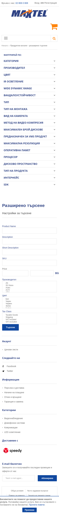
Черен (29, 301)
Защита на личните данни (39, 495)
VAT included (29, 319)
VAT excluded (29, 322)
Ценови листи (11, 349)
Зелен (29, 306)
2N (29, 283)
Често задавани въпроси (37, 491)
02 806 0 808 (22, 3)
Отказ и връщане (12, 397)
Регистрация (50, 3)
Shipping (29, 317)
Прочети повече (37, 505)
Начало (5, 46)
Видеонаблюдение (13, 418)
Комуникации (10, 427)
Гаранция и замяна (13, 401)
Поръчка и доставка (14, 388)
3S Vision (29, 285)
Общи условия (17, 491)
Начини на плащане (14, 392)
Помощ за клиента (16, 495)
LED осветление (12, 432)
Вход (37, 3)
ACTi (29, 290)
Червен (29, 304)
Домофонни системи (14, 423)
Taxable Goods (29, 315)
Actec (29, 288)
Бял (29, 299)
